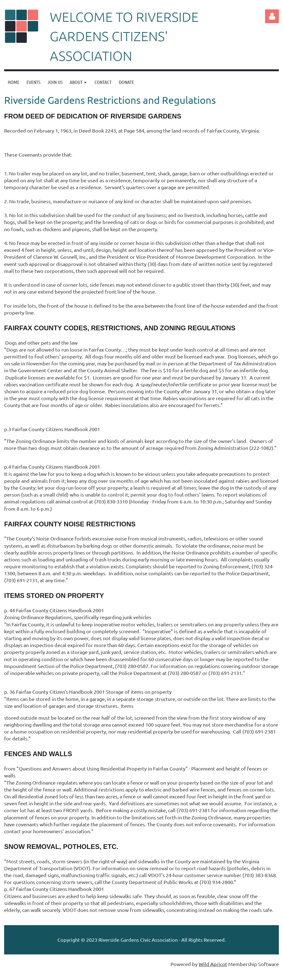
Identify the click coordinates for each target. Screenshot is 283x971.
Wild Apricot (213, 964)
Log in (272, 16)
